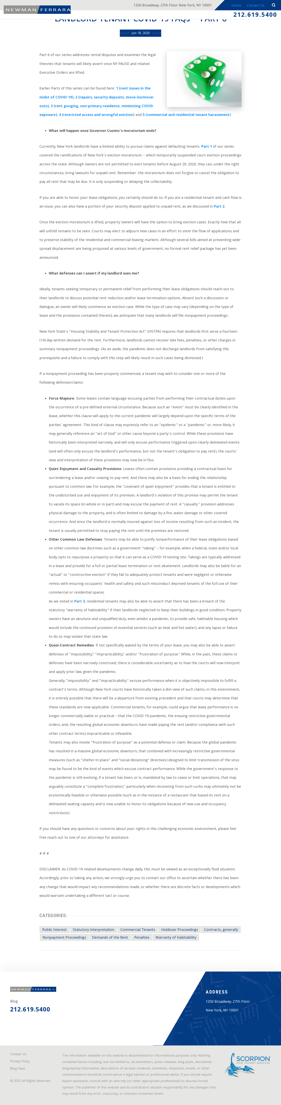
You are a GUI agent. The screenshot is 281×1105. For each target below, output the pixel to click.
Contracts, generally (221, 930)
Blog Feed (17, 1069)
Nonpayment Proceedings (64, 938)
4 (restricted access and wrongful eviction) (96, 115)
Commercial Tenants (137, 930)
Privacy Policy (20, 1061)
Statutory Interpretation (93, 930)
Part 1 (206, 147)
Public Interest (54, 930)
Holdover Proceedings (179, 930)
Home (233, 6)
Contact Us (254, 6)
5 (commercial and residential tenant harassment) (187, 115)
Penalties (141, 938)
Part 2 (219, 207)
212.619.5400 (255, 16)
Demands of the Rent (110, 938)
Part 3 (79, 602)
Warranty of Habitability (176, 938)
